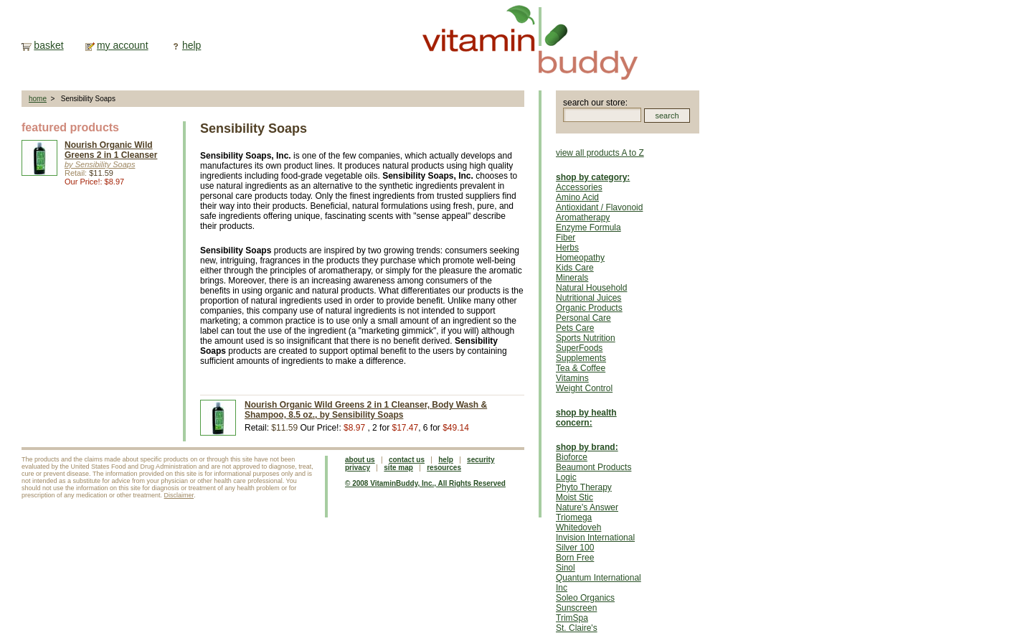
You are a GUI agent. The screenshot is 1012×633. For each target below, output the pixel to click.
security (480, 460)
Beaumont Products (593, 467)
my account (122, 45)
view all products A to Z (600, 153)
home (38, 99)
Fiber (565, 238)
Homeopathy (580, 258)
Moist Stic (574, 497)
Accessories (579, 187)
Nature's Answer (587, 507)
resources (444, 468)
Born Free (575, 558)
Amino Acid (577, 197)
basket (48, 45)
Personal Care (583, 318)
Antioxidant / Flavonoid (599, 207)
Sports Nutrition (585, 338)
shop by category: (593, 177)
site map (398, 468)
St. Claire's (576, 628)
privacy (357, 468)
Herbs (567, 248)
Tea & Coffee (580, 368)
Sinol (565, 568)
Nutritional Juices (588, 298)
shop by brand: (587, 447)
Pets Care (575, 328)
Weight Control (584, 388)
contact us (407, 460)
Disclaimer (179, 495)
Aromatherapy (583, 217)
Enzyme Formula (588, 227)
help (191, 45)
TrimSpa (572, 618)
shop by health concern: (586, 418)
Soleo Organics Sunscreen (585, 603)
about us (360, 460)
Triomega (574, 517)
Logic (566, 477)
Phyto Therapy (584, 487)
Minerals (572, 278)
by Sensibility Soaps (100, 164)
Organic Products (589, 308)
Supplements (581, 358)
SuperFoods (579, 348)
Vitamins (572, 378)
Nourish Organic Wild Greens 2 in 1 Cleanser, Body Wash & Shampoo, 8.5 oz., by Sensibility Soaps (366, 410)
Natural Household (591, 288)
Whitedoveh (578, 527)
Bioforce (571, 457)
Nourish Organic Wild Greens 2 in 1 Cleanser (111, 150)
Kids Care (575, 268)
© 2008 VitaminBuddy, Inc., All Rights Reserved (425, 483)
